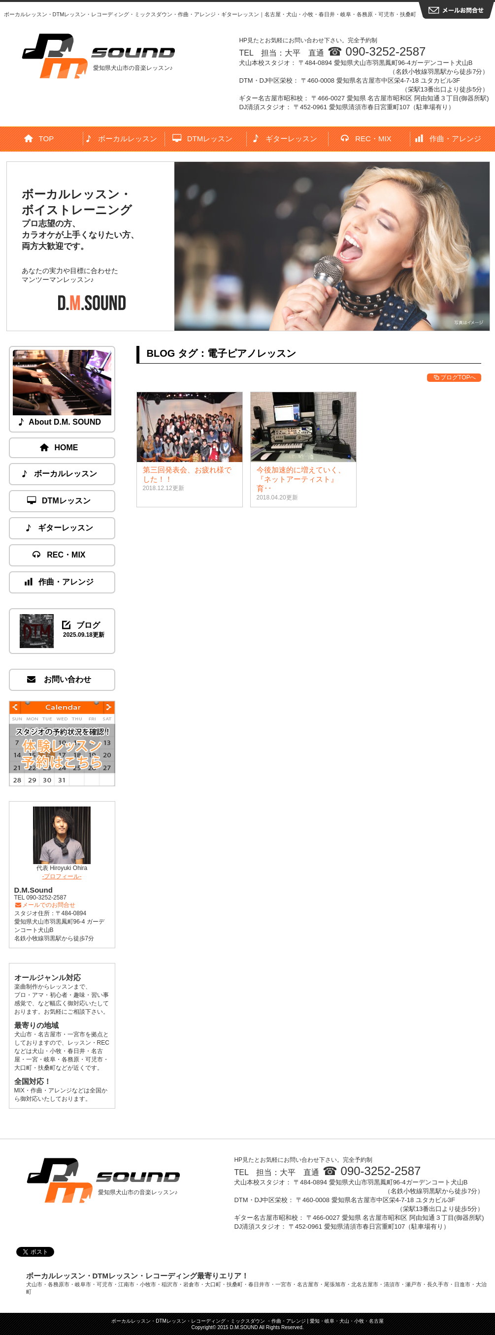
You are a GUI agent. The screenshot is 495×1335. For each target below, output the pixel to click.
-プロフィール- (62, 876)
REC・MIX (366, 138)
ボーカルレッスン (121, 138)
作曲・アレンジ (448, 138)
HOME (59, 447)
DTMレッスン (202, 138)
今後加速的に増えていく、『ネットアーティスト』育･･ (301, 479)
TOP (39, 138)
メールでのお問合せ (45, 904)
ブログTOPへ (454, 377)
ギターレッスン (285, 138)
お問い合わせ (59, 679)
